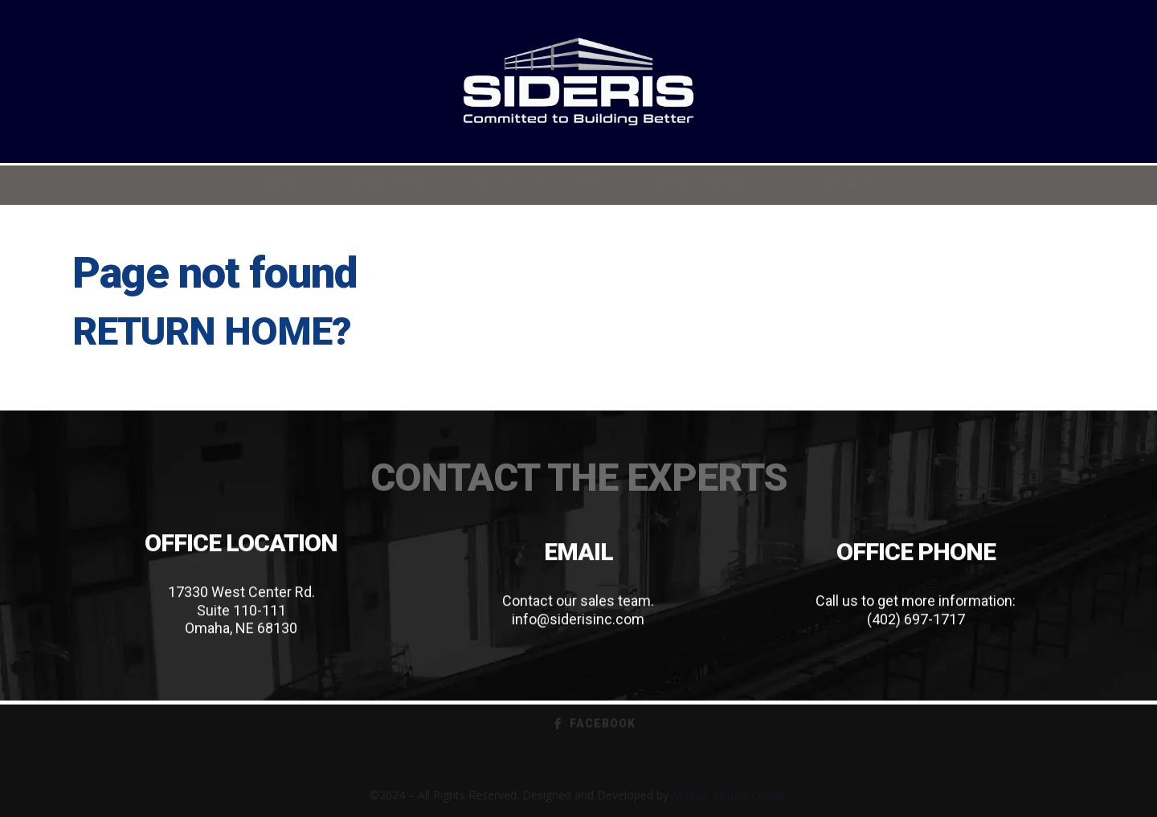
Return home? (211, 331)
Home (281, 185)
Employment (706, 185)
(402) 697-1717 (916, 619)
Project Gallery (540, 185)
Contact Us (852, 185)
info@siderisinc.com (578, 619)
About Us (387, 185)
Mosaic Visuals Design (729, 795)
